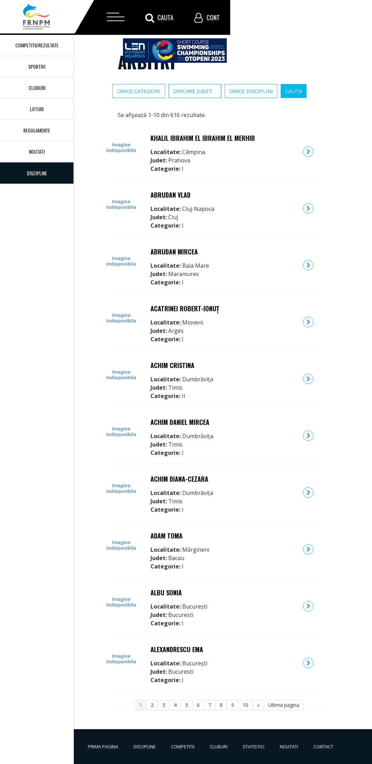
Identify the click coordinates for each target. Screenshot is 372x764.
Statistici (253, 746)
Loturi (37, 109)
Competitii (182, 746)
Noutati (37, 151)
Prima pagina (103, 746)
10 (245, 705)
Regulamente (36, 130)
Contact (323, 746)
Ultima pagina (283, 705)
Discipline (144, 746)
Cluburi (37, 87)
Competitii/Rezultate (37, 45)
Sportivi (36, 66)
